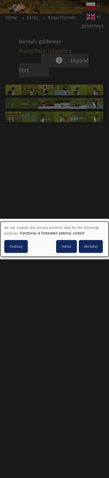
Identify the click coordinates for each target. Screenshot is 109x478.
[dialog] (54, 239)
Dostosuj (16, 246)
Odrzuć (66, 246)
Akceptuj (90, 246)
